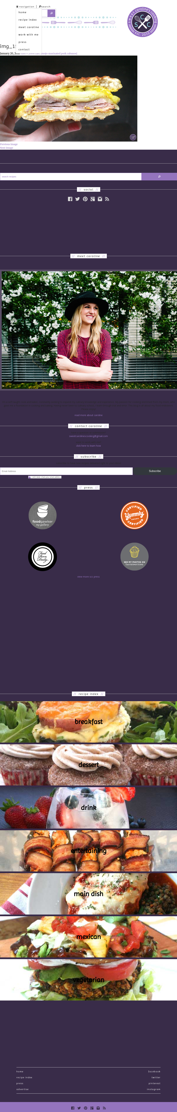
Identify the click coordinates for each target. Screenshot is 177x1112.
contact (24, 49)
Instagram (154, 1089)
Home (19, 1071)
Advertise (22, 1089)
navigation (25, 6)
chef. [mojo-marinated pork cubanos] (56, 53)
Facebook (154, 1071)
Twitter (156, 1077)
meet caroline (28, 27)
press (22, 42)
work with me (28, 34)
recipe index (27, 19)
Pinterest (155, 1083)
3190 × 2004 (27, 53)
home (22, 12)
